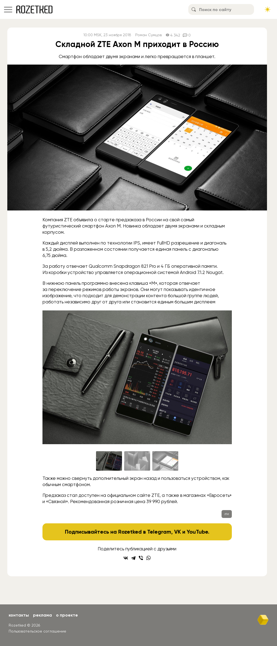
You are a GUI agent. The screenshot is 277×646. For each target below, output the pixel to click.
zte (226, 514)
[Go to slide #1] (109, 461)
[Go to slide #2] (137, 461)
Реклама (42, 615)
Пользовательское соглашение (37, 631)
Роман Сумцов (148, 35)
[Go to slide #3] (165, 461)
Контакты (19, 615)
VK (177, 531)
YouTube (197, 531)
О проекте (67, 615)
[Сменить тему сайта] (267, 9)
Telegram (159, 531)
